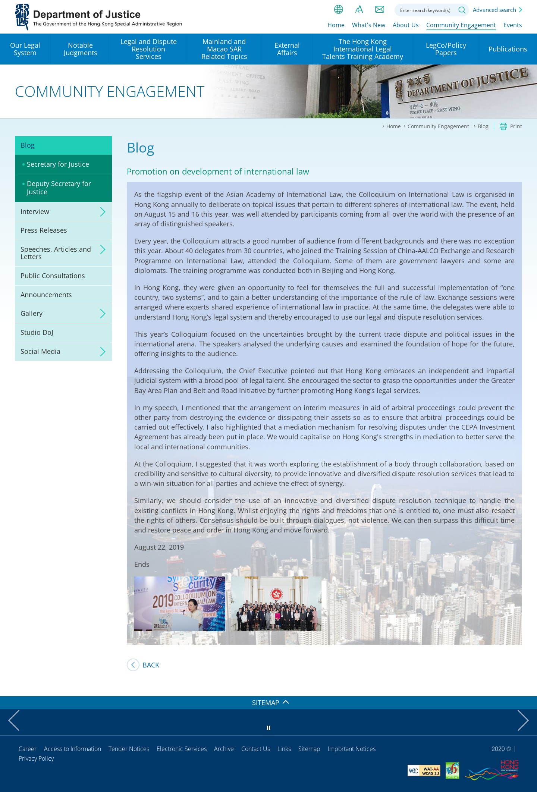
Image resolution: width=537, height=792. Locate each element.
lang (338, 9)
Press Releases (44, 230)
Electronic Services (182, 749)
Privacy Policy (36, 758)
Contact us (379, 9)
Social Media (40, 351)
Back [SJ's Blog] (150, 664)
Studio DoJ (37, 332)
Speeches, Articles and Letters (56, 253)
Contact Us (255, 749)
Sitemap (309, 749)
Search (462, 10)
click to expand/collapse (100, 211)
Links (284, 749)
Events (512, 25)
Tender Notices (129, 749)
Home (336, 25)
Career (28, 749)
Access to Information (72, 749)
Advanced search (494, 9)
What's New (368, 25)
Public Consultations (53, 275)
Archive (224, 749)
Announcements (46, 294)
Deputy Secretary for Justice (59, 187)
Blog (28, 145)
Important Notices (352, 749)
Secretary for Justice (58, 164)
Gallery (32, 313)
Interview (35, 211)
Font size (359, 9)
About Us (406, 25)
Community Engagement (461, 25)
